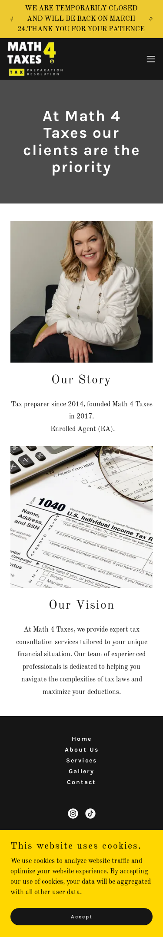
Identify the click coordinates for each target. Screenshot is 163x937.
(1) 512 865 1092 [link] (81, 857)
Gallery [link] (81, 771)
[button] (151, 59)
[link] (35, 59)
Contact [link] (81, 782)
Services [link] (81, 760)
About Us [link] (82, 749)
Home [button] (82, 738)
